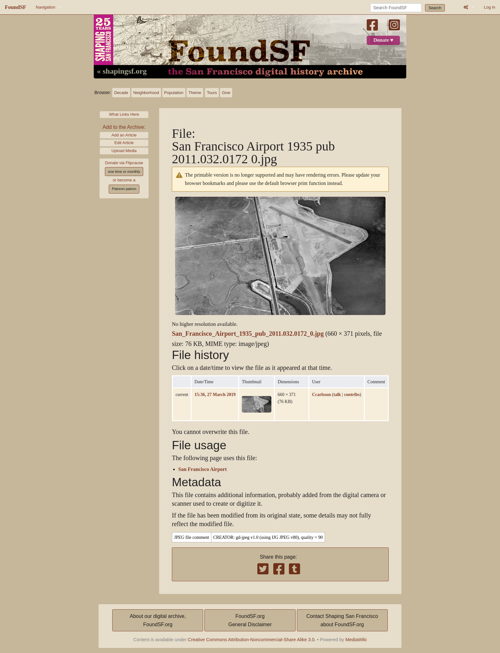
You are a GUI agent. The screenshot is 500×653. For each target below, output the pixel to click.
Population (173, 92)
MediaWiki (355, 639)
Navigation (45, 7)
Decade (121, 92)
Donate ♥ (383, 40)
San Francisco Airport (202, 469)
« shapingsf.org (122, 71)
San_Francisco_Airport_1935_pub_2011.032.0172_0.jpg (248, 333)
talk (337, 394)
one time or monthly (124, 171)
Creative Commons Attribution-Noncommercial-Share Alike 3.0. (252, 639)
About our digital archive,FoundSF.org (158, 620)
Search (435, 7)
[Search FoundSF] (396, 7)
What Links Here (124, 114)
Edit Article (124, 142)
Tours (212, 92)
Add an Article (124, 135)
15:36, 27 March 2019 (215, 394)
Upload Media (124, 150)
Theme (194, 92)
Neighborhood (146, 92)
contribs (352, 394)
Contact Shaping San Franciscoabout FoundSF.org (342, 620)
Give (226, 92)
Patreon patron (124, 189)
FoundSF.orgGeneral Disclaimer (250, 620)
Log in (489, 7)
